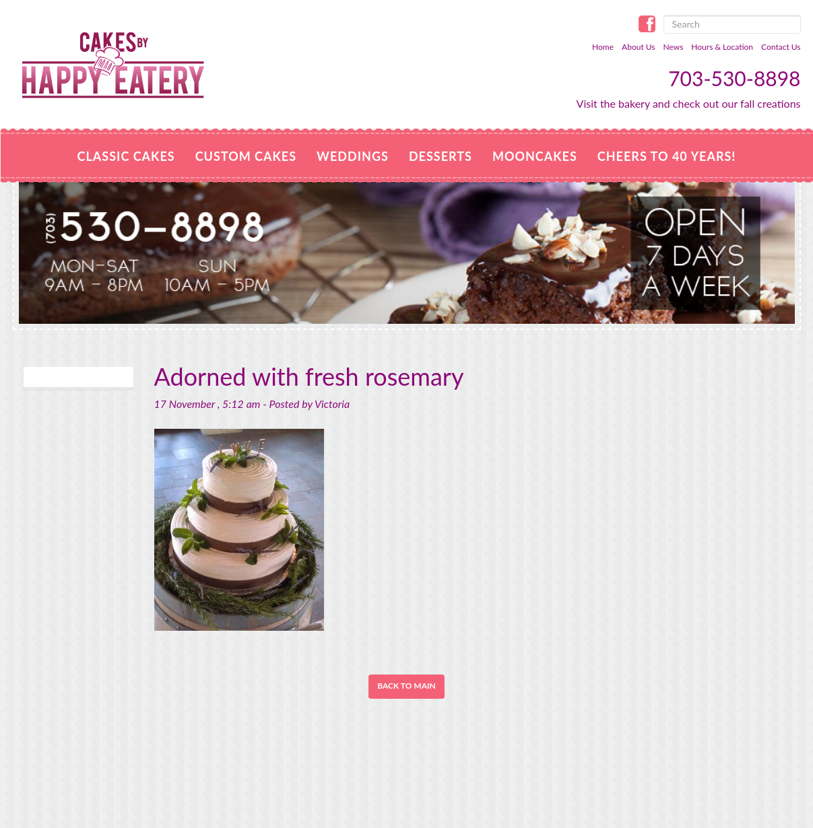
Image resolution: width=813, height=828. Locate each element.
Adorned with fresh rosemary (309, 376)
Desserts (440, 156)
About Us (638, 47)
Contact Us (780, 47)
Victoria (332, 403)
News (673, 47)
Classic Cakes (126, 156)
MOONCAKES (534, 156)
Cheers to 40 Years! (666, 156)
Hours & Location (722, 47)
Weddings (353, 156)
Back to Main (406, 686)
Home (603, 47)
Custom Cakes (245, 156)
